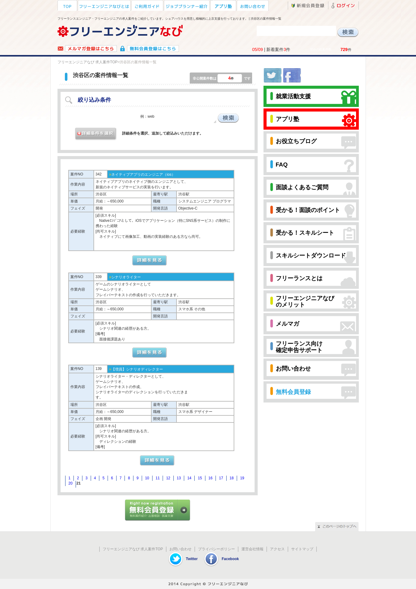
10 (147, 478)
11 (158, 478)
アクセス (277, 549)
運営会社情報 (252, 549)
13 (179, 478)
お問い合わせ (180, 549)
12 (168, 478)
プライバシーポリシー (216, 549)
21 (79, 483)
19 (242, 478)
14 (189, 478)
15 (200, 478)
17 (221, 478)
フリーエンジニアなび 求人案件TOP (87, 62)
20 (71, 483)
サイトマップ (302, 549)
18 (232, 478)
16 (210, 478)
